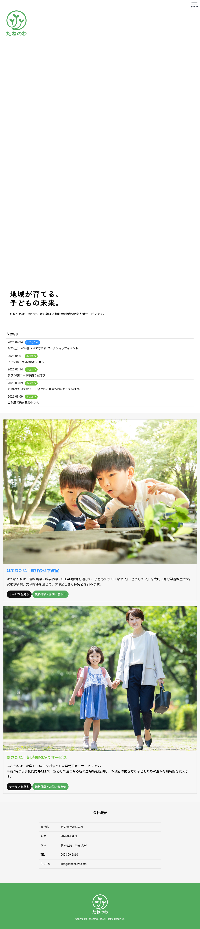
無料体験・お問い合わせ (50, 594)
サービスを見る (19, 594)
